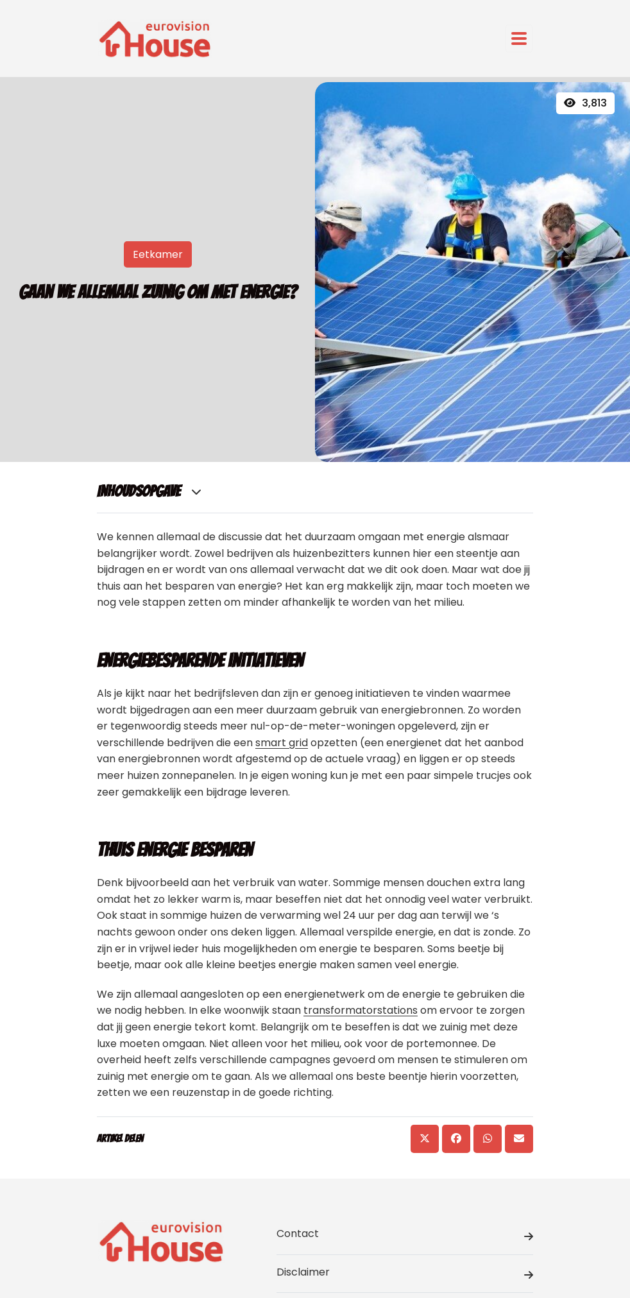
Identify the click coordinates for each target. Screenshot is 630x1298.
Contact (405, 1235)
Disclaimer (405, 1274)
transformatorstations (360, 1010)
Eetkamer (158, 254)
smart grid (281, 742)
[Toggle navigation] (519, 38)
